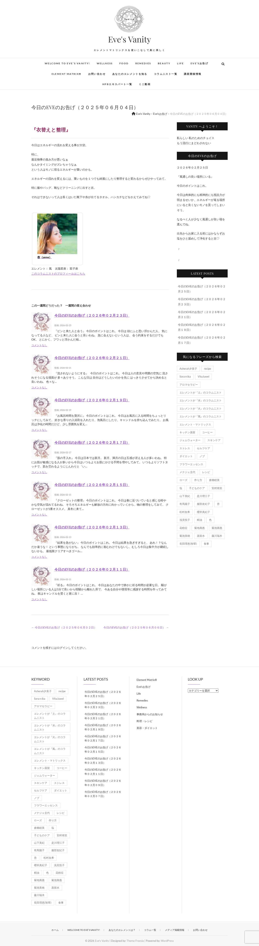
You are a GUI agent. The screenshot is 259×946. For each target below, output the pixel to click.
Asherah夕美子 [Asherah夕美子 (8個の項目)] (188, 368)
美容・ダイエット (147, 728)
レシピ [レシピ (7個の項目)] (206, 472)
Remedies (143, 63)
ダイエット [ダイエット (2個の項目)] (186, 456)
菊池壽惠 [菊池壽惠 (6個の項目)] (217, 527)
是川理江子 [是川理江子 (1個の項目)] (203, 496)
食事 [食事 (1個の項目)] (206, 543)
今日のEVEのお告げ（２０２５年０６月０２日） (64, 627)
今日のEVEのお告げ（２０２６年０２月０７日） (103, 794)
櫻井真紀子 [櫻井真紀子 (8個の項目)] (203, 512)
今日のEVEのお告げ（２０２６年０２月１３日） (92, 527)
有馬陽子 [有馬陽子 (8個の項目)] (184, 503)
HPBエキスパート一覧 (117, 84)
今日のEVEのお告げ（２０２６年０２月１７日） (92, 442)
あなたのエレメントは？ (122, 929)
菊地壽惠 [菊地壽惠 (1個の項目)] (199, 527)
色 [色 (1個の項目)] (210, 519)
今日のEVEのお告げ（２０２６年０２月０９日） (103, 783)
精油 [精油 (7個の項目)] (199, 519)
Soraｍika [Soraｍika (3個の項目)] (185, 376)
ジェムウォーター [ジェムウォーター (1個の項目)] (190, 440)
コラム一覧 (150, 929)
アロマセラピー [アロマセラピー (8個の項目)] (188, 384)
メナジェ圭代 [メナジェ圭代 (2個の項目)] (187, 472)
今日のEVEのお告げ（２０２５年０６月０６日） (136, 627)
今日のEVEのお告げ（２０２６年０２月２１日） (92, 357)
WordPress (167, 940)
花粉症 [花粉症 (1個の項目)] (183, 527)
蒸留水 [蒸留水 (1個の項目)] (201, 535)
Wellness (105, 63)
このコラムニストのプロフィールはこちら (58, 273)
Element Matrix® (67, 73)
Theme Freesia (135, 940)
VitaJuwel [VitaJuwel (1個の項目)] (203, 376)
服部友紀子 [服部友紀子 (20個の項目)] (203, 503)
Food (124, 63)
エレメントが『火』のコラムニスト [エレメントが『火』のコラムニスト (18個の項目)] (200, 408)
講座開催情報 (192, 73)
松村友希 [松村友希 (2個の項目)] (184, 512)
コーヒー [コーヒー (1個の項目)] (207, 432)
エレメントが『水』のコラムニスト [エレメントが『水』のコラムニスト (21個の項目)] (200, 400)
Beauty (164, 63)
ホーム (55, 929)
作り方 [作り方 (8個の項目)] (198, 480)
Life (180, 63)
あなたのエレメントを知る (129, 73)
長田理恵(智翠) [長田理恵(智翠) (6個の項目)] (188, 543)
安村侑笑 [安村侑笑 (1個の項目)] (217, 488)
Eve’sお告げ (199, 63)
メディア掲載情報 (174, 929)
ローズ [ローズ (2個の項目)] (183, 480)
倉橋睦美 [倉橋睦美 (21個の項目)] (214, 480)
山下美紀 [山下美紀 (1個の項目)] (184, 496)
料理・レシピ (144, 721)
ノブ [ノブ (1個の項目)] (202, 456)
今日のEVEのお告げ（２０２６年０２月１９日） (92, 400)
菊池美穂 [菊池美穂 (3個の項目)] (184, 535)
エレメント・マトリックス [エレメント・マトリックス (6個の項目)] (195, 424)
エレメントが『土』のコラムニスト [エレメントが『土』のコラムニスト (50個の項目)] (200, 392)
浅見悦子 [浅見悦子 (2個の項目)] (184, 519)
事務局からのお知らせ (150, 714)
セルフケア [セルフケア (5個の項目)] (203, 448)
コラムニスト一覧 (165, 73)
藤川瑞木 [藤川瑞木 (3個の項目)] (217, 535)
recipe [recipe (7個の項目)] (207, 368)
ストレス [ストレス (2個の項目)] (184, 448)
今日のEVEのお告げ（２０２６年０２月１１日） (92, 569)
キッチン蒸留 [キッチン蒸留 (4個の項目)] (187, 432)
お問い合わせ (97, 73)
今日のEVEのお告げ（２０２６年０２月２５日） (103, 694)
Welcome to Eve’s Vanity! (67, 63)
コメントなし (39, 345)
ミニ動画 (145, 84)
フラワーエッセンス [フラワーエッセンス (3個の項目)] (191, 464)
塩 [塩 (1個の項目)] (180, 488)
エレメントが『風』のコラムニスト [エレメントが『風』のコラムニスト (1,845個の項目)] (200, 416)
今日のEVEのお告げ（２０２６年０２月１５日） (92, 484)
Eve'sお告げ (144, 686)
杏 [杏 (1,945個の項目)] (218, 503)
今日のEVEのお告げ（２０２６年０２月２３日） (92, 315)
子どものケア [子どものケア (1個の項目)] (197, 488)
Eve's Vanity (129, 39)
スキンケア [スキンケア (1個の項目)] (214, 440)
